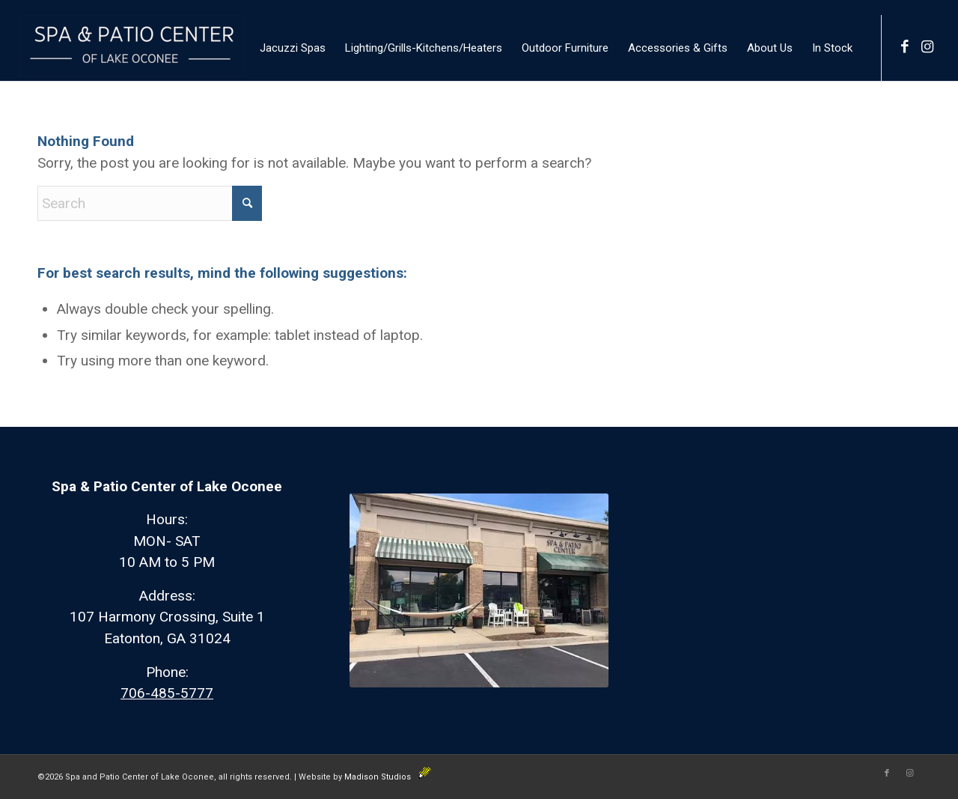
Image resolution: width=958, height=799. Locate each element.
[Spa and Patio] (131, 48)
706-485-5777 (166, 693)
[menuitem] (292, 48)
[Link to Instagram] (927, 47)
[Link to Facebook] (905, 47)
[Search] (149, 203)
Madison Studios (387, 777)
